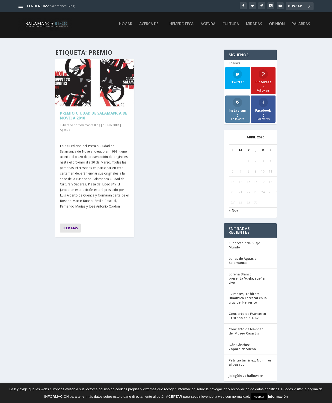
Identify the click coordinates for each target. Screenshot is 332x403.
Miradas (254, 27)
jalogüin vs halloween (246, 376)
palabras (301, 27)
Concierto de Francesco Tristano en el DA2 (247, 316)
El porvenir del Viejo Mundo (244, 245)
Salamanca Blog (62, 6)
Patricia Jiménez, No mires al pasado (250, 362)
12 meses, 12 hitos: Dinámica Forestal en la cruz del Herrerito (248, 298)
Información (278, 396)
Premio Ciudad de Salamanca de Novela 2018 (93, 116)
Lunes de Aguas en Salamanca (243, 261)
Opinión (277, 27)
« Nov (233, 211)
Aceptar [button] (259, 396)
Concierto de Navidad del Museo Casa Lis (246, 331)
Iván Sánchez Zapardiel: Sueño (242, 347)
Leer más (70, 228)
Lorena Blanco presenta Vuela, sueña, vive (247, 278)
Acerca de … (151, 27)
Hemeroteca (181, 27)
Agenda (208, 27)
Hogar (125, 27)
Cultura (230, 27)
